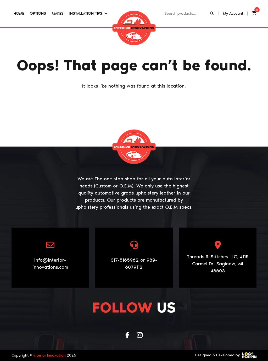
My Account (233, 13)
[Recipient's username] (186, 13)
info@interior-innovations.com (50, 263)
